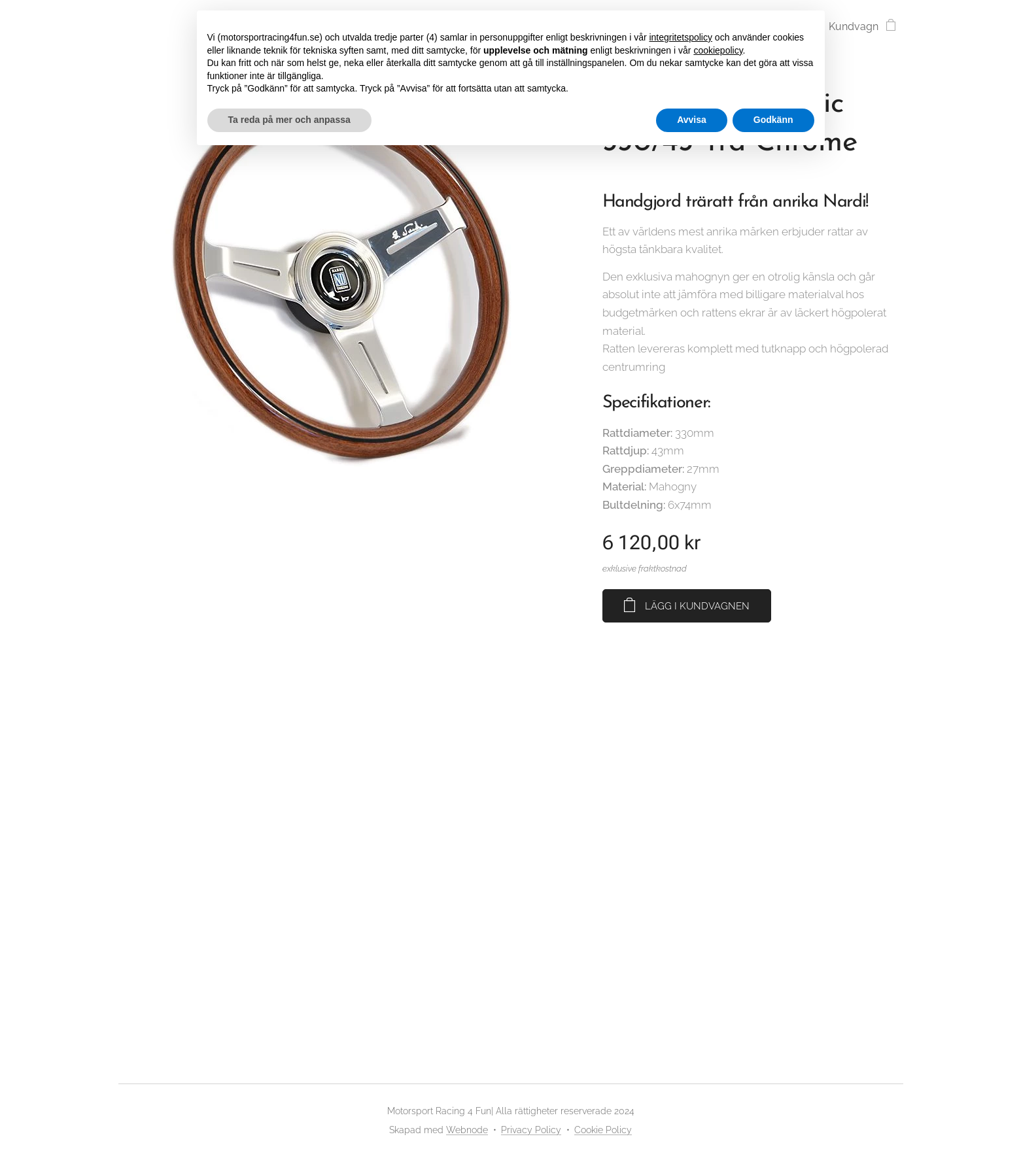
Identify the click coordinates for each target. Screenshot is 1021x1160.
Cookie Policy (603, 1130)
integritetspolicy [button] (680, 37)
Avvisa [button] (691, 119)
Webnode (467, 1130)
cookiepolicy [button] (717, 50)
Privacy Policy (531, 1130)
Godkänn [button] (773, 119)
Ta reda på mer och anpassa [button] (289, 119)
